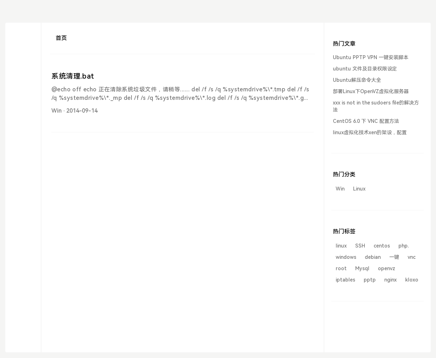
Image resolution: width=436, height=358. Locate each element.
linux (341, 246)
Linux (359, 189)
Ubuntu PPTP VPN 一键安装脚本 (370, 57)
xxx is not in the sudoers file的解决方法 (376, 106)
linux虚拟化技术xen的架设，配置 (370, 132)
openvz (386, 268)
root (341, 268)
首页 (61, 38)
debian (373, 257)
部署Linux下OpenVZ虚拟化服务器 (371, 91)
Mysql (362, 268)
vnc (411, 257)
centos (382, 246)
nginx (390, 280)
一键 (394, 257)
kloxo (411, 280)
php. (403, 246)
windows (346, 257)
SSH (360, 246)
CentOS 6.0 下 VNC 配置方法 (366, 121)
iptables (345, 280)
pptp (370, 280)
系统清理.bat (72, 76)
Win (56, 110)
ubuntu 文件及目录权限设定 (365, 69)
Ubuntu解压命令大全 (357, 80)
